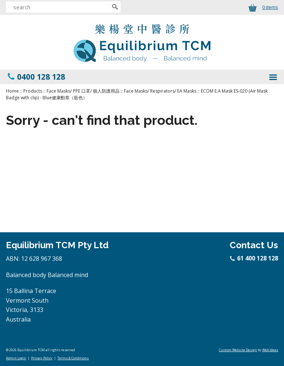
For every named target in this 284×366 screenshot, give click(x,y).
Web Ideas (270, 349)
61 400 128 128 (254, 258)
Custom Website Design (238, 349)
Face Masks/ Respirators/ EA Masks (160, 91)
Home (12, 91)
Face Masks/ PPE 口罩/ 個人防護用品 (83, 91)
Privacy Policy (42, 358)
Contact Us (254, 245)
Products (32, 91)
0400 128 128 (41, 76)
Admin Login (16, 358)
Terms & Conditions (73, 358)
